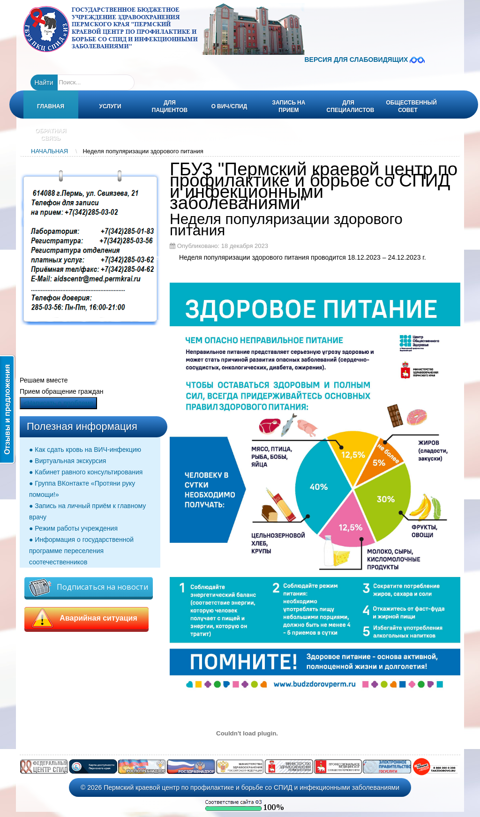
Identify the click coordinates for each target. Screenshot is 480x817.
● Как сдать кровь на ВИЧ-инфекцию (85, 449)
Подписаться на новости (88, 587)
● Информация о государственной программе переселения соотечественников (81, 551)
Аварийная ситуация (86, 618)
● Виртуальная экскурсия (67, 461)
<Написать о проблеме (58, 403)
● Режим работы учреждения (73, 528)
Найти (44, 82)
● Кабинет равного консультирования (85, 472)
